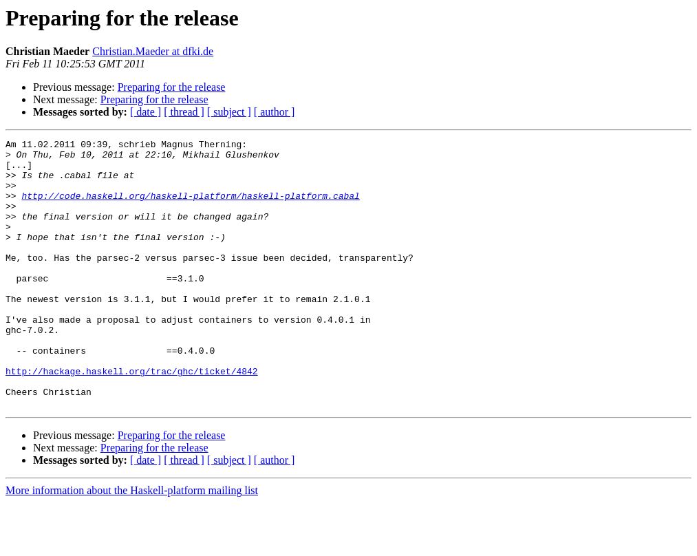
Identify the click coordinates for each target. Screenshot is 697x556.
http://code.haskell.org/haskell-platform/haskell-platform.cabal (190, 208)
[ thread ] (184, 112)
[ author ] (274, 112)
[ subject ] (229, 112)
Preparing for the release (172, 87)
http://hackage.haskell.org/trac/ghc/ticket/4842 (132, 418)
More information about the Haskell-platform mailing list (132, 544)
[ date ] (145, 112)
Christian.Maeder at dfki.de (152, 51)
